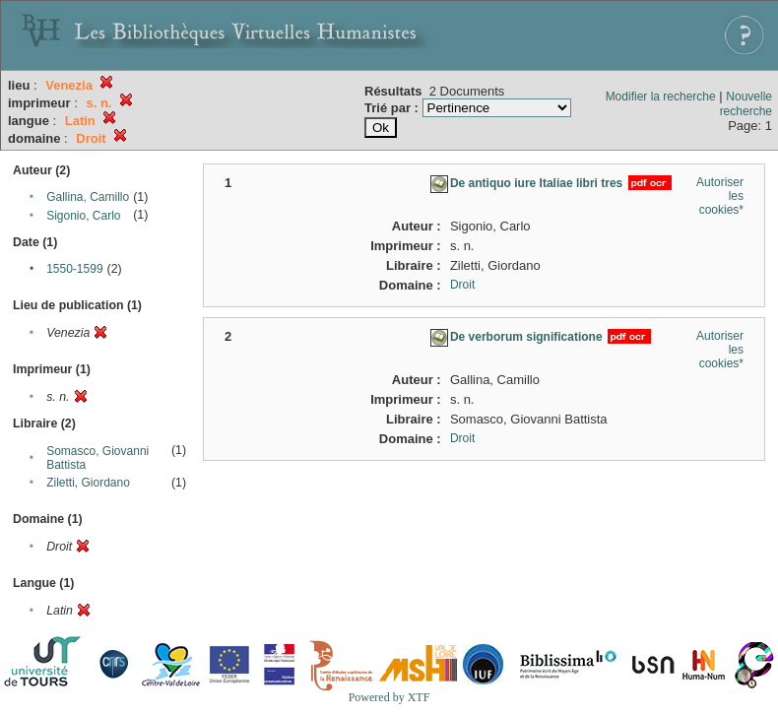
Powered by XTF (389, 697)
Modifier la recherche (661, 96)
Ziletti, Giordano (88, 482)
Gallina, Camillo (87, 197)
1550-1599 (74, 269)
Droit (462, 285)
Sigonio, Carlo (83, 216)
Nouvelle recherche (746, 104)
